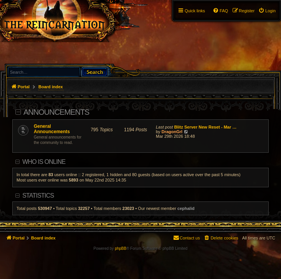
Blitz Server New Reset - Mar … (205, 127)
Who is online (43, 161)
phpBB (120, 248)
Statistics (38, 195)
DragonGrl (172, 131)
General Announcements (52, 129)
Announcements (56, 112)
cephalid (186, 208)
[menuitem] (267, 10)
